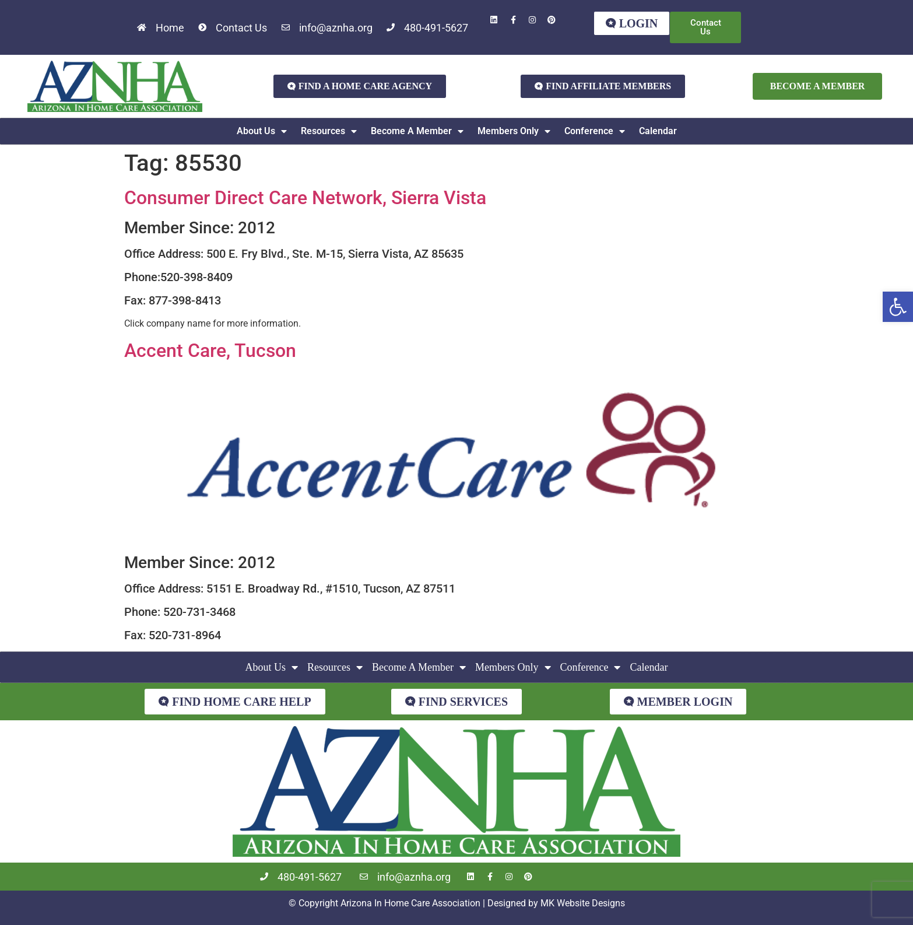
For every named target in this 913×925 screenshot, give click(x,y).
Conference (594, 131)
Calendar (658, 130)
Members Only (513, 131)
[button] (898, 307)
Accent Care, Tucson (210, 350)
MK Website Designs (582, 903)
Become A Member (417, 131)
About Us (262, 131)
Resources (329, 131)
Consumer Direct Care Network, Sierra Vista (305, 198)
